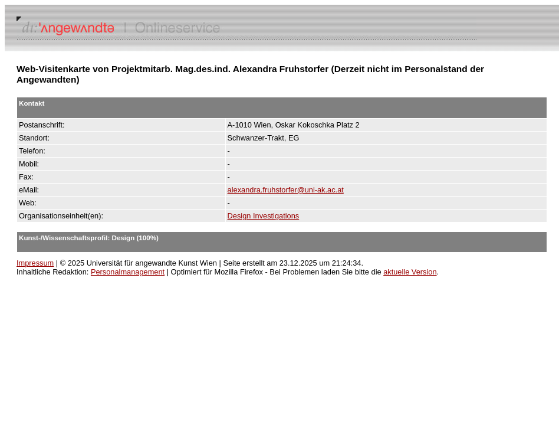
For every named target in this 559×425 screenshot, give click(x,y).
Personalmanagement (128, 271)
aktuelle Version (409, 271)
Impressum (35, 263)
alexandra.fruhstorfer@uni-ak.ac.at (286, 189)
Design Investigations (264, 215)
